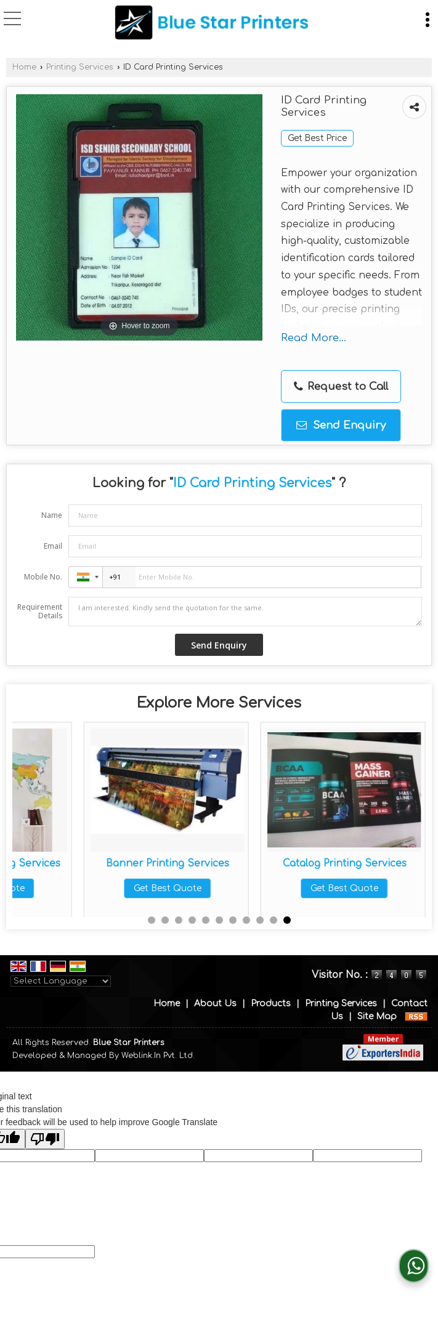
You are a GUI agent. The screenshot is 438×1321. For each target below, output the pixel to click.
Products (271, 1003)
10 (273, 920)
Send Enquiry (341, 425)
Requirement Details (39, 611)
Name (51, 515)
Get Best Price (317, 138)
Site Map (377, 1016)
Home (24, 67)
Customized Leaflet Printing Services (273, 869)
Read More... (313, 338)
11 (287, 920)
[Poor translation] (45, 1139)
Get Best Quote (96, 900)
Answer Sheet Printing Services (96, 869)
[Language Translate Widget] (60, 981)
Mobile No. (43, 577)
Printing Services (79, 67)
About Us (215, 1003)
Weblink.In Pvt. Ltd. (158, 1055)
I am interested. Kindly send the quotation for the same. (245, 611)
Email (53, 546)
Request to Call (341, 387)
